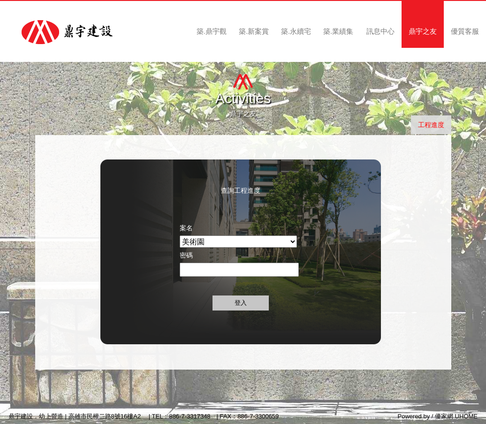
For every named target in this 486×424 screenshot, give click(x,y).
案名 (186, 228)
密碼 (186, 255)
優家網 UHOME (456, 416)
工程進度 (431, 125)
